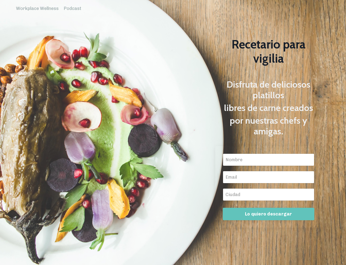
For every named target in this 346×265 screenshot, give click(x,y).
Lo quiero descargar (268, 214)
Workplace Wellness (37, 8)
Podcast (72, 8)
